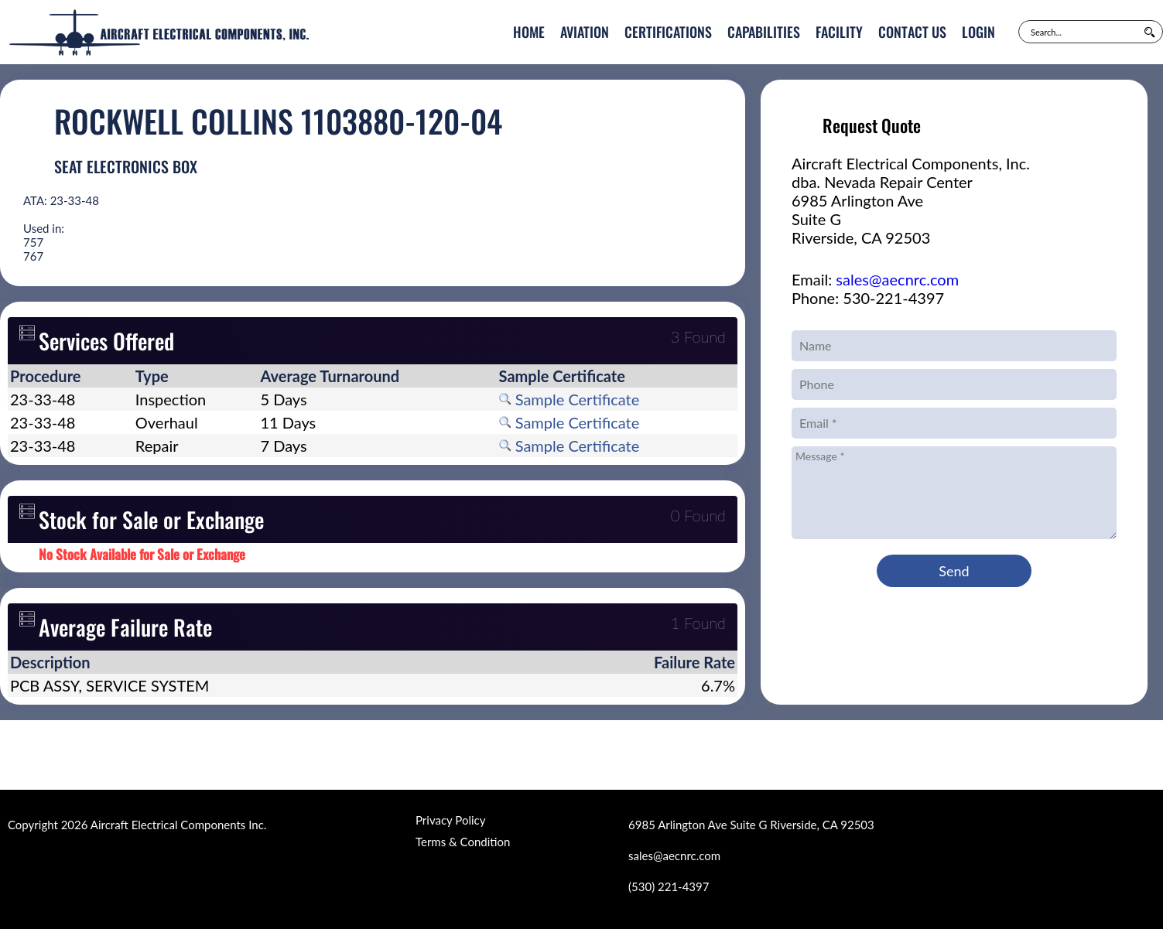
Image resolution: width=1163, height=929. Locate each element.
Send (954, 570)
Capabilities (763, 32)
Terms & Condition (463, 842)
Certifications (668, 32)
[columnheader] (70, 376)
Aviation (584, 32)
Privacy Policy (450, 820)
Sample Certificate (569, 399)
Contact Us (912, 32)
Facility (839, 32)
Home (529, 32)
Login (978, 32)
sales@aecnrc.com (897, 279)
